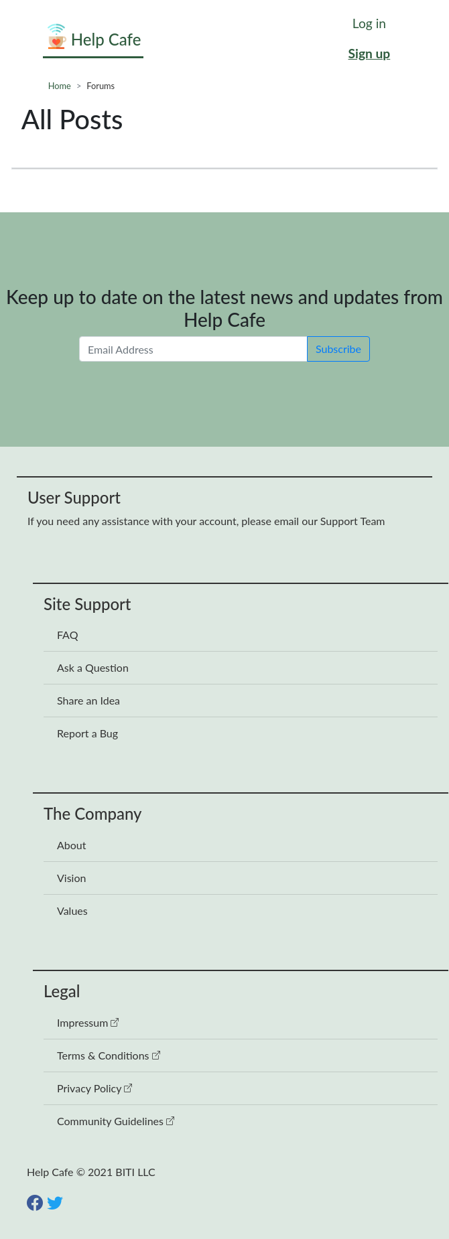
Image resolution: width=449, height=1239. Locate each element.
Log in (369, 23)
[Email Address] (193, 349)
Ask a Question (93, 667)
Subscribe (338, 348)
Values (72, 910)
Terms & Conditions (108, 1055)
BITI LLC (135, 1171)
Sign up (369, 53)
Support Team (352, 520)
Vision (71, 877)
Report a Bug (87, 733)
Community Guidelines (115, 1120)
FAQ (67, 634)
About (71, 845)
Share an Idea (88, 700)
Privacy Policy (94, 1088)
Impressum (88, 1022)
